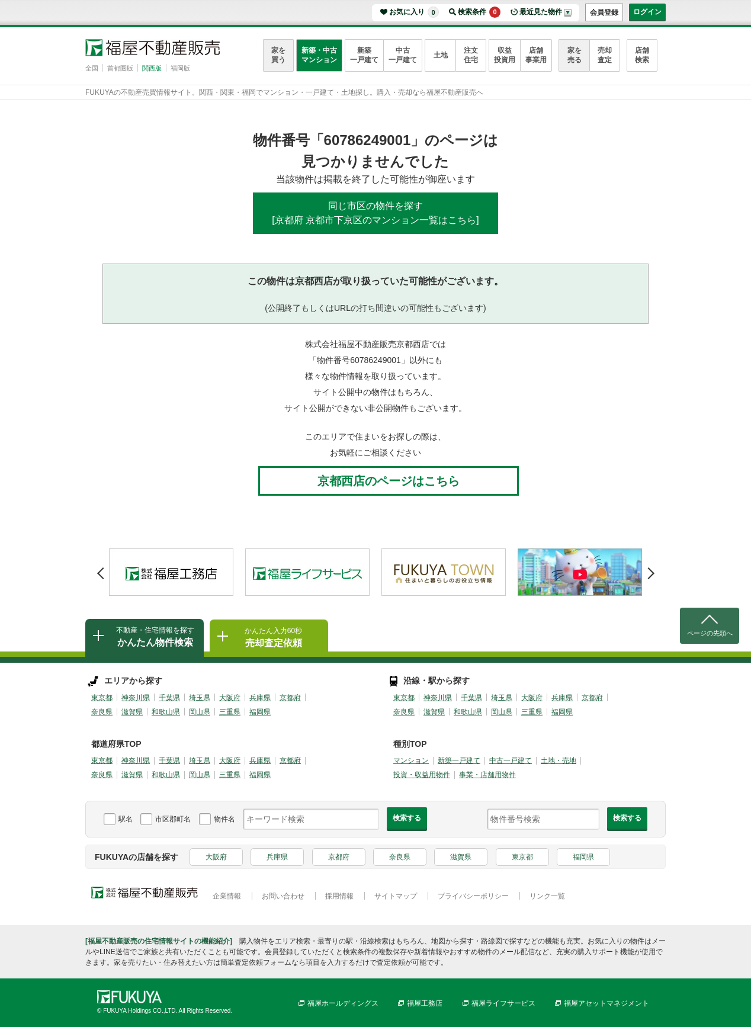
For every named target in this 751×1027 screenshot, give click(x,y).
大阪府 (229, 698)
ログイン (647, 12)
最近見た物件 (540, 12)
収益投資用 (504, 55)
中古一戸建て (403, 55)
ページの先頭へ (710, 633)
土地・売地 (558, 760)
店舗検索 (642, 55)
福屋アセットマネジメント (606, 1003)
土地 (441, 55)
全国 (91, 68)
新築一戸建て (364, 55)
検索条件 (479, 12)
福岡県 (260, 712)
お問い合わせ (283, 896)
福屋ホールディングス (342, 1003)
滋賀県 (132, 712)
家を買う (278, 55)
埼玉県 (199, 698)
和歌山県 (166, 712)
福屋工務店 (424, 1003)
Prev (100, 569)
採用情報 (339, 896)
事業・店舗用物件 (487, 775)
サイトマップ (395, 896)
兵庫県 (260, 698)
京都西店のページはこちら (388, 480)
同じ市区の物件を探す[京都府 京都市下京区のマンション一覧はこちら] (375, 213)
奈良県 (102, 712)
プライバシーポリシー (473, 896)
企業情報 (227, 896)
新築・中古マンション (319, 55)
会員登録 (604, 12)
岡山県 (199, 712)
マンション (411, 760)
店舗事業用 (536, 55)
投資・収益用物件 (421, 775)
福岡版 (180, 68)
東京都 (102, 698)
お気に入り (414, 12)
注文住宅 (471, 55)
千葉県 (169, 698)
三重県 (229, 712)
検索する (407, 818)
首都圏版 (120, 68)
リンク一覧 (547, 896)
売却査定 (605, 55)
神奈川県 (135, 698)
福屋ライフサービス (503, 1003)
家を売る (574, 55)
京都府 (290, 698)
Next (650, 569)
